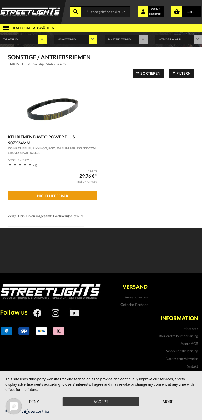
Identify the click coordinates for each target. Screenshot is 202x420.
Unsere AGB (188, 343)
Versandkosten (136, 297)
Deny (34, 401)
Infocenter (190, 328)
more (168, 401)
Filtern (181, 73)
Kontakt (192, 366)
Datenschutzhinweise (182, 358)
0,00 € (190, 11)
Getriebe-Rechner (134, 304)
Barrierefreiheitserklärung (178, 336)
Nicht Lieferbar (52, 196)
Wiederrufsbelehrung (182, 351)
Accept (101, 401)
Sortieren (148, 73)
